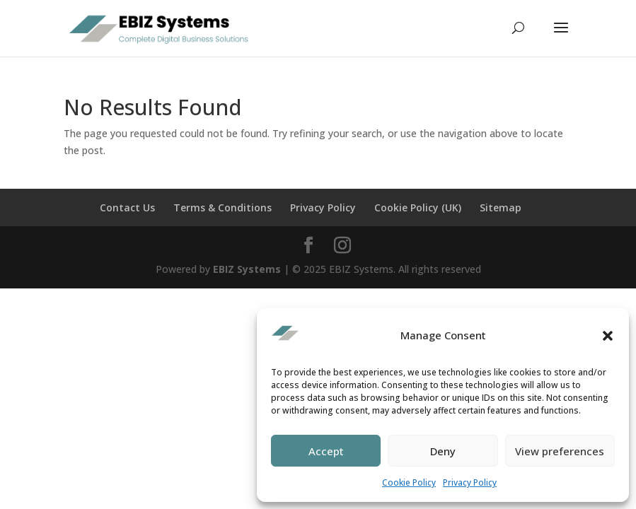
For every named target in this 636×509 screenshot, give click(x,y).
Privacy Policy (470, 482)
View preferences (559, 451)
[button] (608, 336)
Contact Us (127, 207)
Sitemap (500, 207)
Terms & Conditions (222, 207)
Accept (326, 451)
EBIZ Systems (247, 269)
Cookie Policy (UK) (417, 207)
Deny (443, 451)
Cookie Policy (409, 482)
